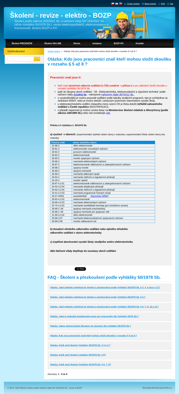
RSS (163, 4)
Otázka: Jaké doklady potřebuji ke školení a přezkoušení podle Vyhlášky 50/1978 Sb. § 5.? (97, 297)
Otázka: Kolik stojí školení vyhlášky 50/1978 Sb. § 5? (78, 355)
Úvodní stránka (133, 4)
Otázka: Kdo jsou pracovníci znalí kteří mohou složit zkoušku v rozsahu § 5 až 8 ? (93, 335)
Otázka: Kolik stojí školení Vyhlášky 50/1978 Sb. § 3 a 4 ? (80, 345)
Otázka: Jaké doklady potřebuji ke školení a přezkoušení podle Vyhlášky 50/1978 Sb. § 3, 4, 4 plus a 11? (105, 287)
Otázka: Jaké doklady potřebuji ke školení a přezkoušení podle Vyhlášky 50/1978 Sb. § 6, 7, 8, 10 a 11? (104, 306)
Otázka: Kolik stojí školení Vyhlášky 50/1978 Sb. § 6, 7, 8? (80, 364)
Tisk (171, 4)
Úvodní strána (54, 51)
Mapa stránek (150, 4)
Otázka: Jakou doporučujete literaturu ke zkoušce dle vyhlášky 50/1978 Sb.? (90, 326)
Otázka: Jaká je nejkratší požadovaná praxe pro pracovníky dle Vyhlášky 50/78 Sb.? (94, 316)
